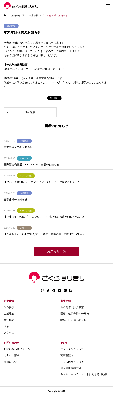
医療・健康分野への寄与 (74, 313)
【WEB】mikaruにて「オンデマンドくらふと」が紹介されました (42, 181)
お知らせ (24, 228)
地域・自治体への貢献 (73, 319)
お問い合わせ (11, 342)
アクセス (9, 332)
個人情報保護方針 (70, 368)
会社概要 (9, 319)
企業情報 (11, 26)
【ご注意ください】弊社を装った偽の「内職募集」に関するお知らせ (44, 234)
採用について (11, 361)
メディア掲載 (26, 176)
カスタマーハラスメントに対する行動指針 (83, 376)
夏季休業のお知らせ (15, 199)
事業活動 (65, 300)
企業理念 (9, 313)
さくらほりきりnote (72, 361)
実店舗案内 (66, 355)
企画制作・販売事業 (72, 307)
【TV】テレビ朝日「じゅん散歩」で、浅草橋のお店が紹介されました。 (46, 216)
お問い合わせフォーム (17, 349)
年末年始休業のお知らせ (18, 147)
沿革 (6, 326)
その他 (64, 342)
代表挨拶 (9, 307)
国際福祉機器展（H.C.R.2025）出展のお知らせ (31, 164)
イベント (24, 158)
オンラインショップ (72, 349)
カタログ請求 (11, 355)
